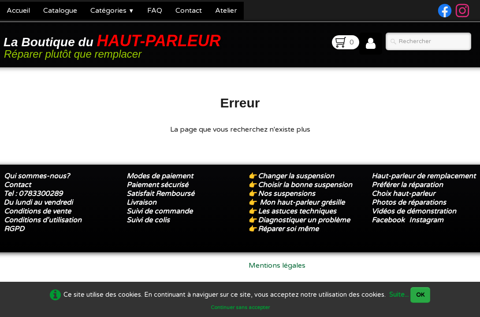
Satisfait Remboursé (160, 193)
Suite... (399, 295)
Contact (188, 10)
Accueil (18, 10)
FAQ (154, 10)
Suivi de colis (148, 220)
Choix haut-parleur (404, 193)
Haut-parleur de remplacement (424, 176)
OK (420, 295)
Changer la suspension (296, 176)
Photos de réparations (409, 202)
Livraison (141, 202)
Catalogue (60, 10)
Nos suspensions (286, 193)
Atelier (226, 10)
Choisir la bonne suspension (305, 185)
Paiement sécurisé (157, 185)
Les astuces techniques (297, 211)
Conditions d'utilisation (43, 220)
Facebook (388, 220)
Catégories (112, 10)
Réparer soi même (288, 229)
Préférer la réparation (407, 185)
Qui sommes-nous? (37, 176)
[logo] (113, 45)
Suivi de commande (160, 211)
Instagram (426, 220)
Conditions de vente (37, 211)
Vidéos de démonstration (414, 211)
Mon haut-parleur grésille (302, 202)
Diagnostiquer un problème (304, 220)
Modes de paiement (160, 176)
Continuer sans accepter (240, 307)
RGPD (14, 229)
